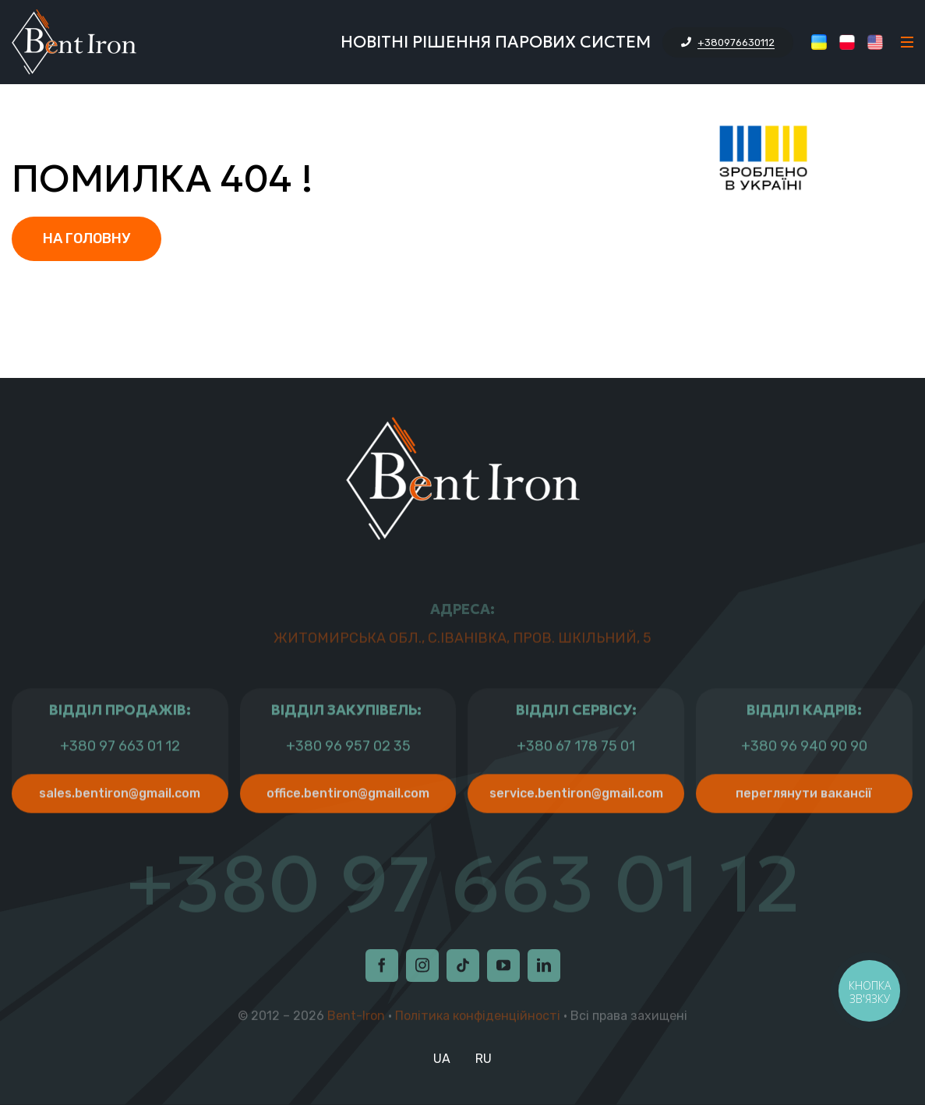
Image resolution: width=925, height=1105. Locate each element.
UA (441, 1058)
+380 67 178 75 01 (576, 779)
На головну (86, 238)
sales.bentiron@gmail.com (119, 826)
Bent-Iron (356, 1018)
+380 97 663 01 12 (120, 779)
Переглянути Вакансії (804, 826)
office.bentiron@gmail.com (348, 826)
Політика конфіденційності (477, 1018)
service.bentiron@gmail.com (576, 826)
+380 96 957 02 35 (348, 779)
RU (483, 1058)
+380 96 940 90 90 (804, 779)
